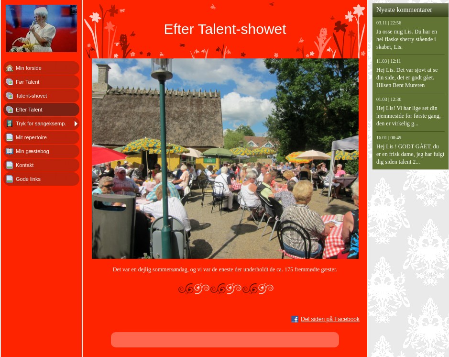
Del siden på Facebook (330, 319)
